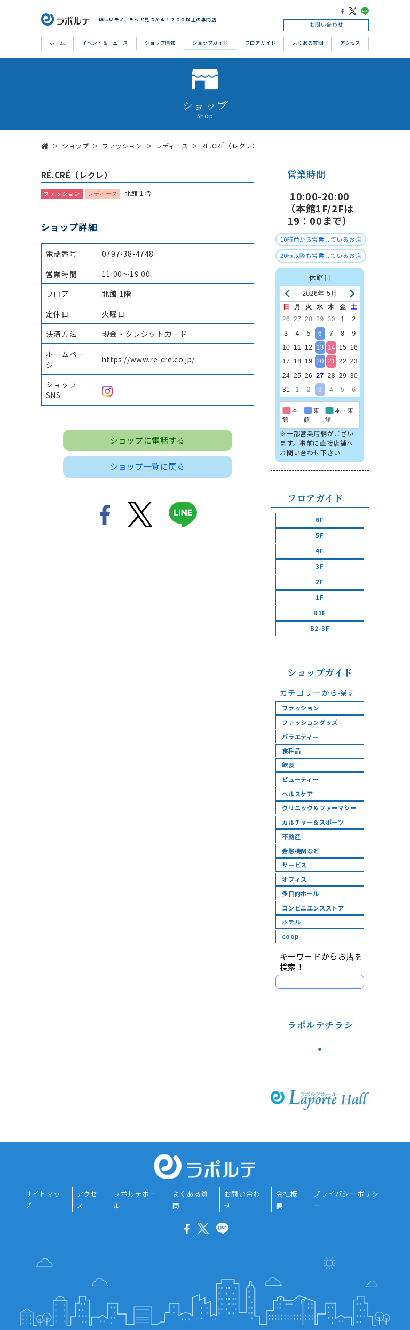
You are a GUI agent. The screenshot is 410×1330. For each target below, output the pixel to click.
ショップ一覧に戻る (147, 466)
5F (320, 535)
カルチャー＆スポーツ (313, 822)
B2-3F (320, 628)
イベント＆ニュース (105, 42)
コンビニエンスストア (313, 908)
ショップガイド (210, 42)
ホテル (291, 921)
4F (320, 551)
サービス (294, 864)
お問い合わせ (327, 24)
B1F (319, 612)
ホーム (57, 42)
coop (290, 936)
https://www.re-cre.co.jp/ (148, 359)
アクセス (350, 42)
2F (320, 581)
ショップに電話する (147, 440)
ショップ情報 (160, 42)
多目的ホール (300, 893)
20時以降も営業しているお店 (320, 255)
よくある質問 (308, 42)
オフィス (294, 879)
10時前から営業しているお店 (320, 239)
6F (320, 520)
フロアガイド (260, 42)
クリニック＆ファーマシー (319, 807)
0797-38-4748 (128, 253)
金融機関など (300, 850)
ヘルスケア (297, 793)
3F (320, 566)
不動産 (291, 836)
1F (320, 597)
